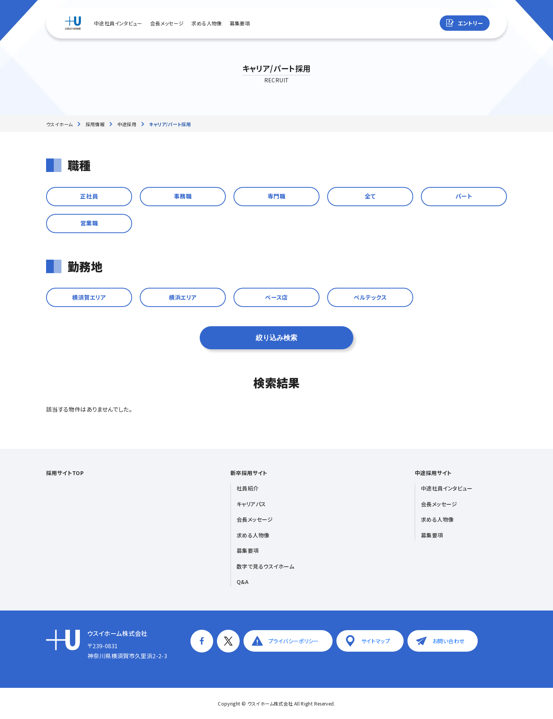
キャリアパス (251, 504)
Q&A (242, 582)
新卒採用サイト (249, 473)
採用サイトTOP (65, 473)
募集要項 (240, 23)
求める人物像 (206, 23)
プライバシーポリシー (293, 641)
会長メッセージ (167, 23)
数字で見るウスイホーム (265, 566)
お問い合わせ (448, 641)
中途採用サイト (433, 473)
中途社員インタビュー (118, 23)
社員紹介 (248, 488)
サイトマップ (375, 641)
